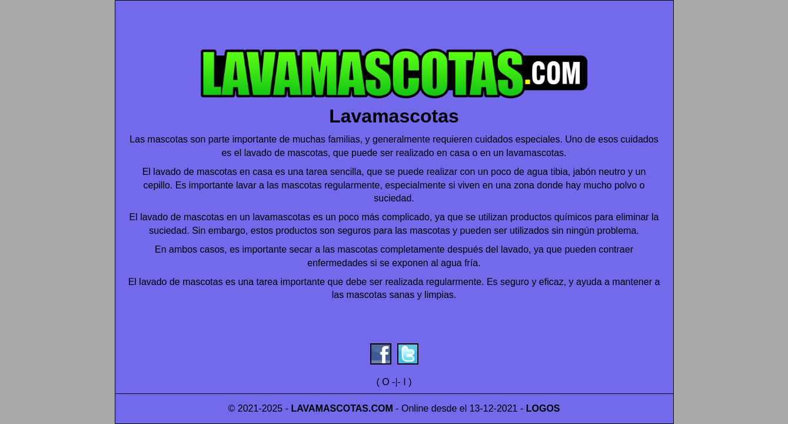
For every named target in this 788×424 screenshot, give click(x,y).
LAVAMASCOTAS (329, 408)
